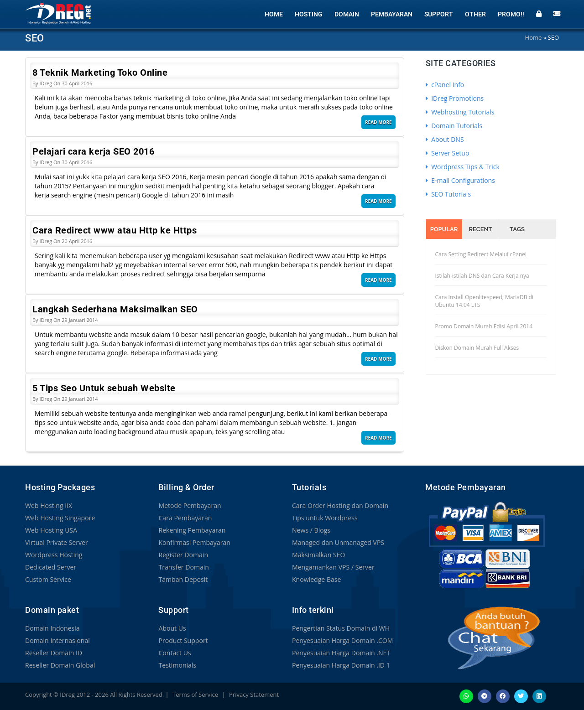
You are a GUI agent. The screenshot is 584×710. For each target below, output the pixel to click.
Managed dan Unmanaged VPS (338, 542)
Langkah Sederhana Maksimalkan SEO (115, 309)
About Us (172, 628)
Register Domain (183, 554)
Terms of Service (195, 694)
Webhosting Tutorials (460, 112)
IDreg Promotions (455, 98)
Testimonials (177, 665)
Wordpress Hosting (53, 554)
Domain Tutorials (454, 125)
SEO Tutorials (448, 194)
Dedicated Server (50, 567)
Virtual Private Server (56, 542)
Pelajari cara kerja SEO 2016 (93, 151)
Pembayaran (391, 13)
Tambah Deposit (182, 579)
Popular (444, 229)
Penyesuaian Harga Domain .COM (342, 640)
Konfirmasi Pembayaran (194, 542)
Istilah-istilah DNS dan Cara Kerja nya (482, 276)
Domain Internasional (57, 640)
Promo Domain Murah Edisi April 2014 (484, 326)
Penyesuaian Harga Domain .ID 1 (341, 665)
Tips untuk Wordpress (324, 517)
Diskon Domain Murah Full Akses (477, 348)
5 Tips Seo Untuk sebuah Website (104, 388)
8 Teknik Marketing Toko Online (99, 72)
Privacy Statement (254, 694)
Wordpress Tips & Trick (463, 166)
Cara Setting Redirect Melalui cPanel (481, 254)
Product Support (183, 640)
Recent (480, 229)
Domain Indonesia (52, 628)
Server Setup (447, 153)
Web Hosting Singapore (60, 517)
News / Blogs (311, 530)
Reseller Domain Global (59, 665)
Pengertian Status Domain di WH (340, 628)
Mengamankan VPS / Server (333, 567)
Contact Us (174, 652)
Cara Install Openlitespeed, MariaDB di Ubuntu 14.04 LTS (484, 301)
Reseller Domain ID (53, 652)
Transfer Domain (183, 567)
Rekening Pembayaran (191, 530)
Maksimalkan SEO (318, 554)
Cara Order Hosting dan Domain (340, 505)
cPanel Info (445, 84)
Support (438, 13)
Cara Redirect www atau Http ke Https (114, 230)
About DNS (445, 139)
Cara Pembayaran (184, 517)
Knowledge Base (316, 579)
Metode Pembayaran (189, 505)
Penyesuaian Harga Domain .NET (341, 652)
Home (274, 13)
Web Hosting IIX (48, 505)
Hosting (309, 13)
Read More (378, 122)
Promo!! (511, 13)
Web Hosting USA (51, 530)
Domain (346, 13)
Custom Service (48, 579)
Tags (517, 229)
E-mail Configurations (460, 180)
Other (475, 13)
